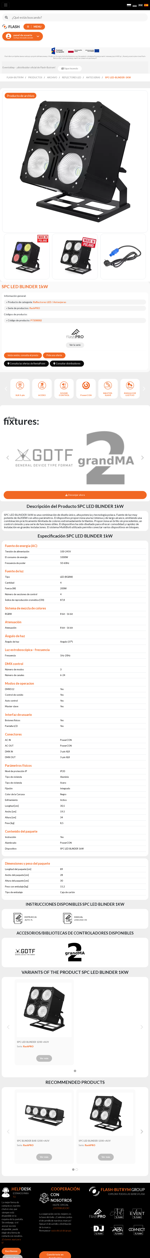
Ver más (44, 1058)
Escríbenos (11, 1251)
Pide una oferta (54, 355)
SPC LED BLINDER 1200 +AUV (33, 1042)
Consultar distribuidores (66, 363)
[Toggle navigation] (6, 5)
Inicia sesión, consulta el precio (23, 355)
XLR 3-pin (20, 395)
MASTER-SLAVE (108, 394)
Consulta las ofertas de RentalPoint (26, 363)
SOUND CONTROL (64, 394)
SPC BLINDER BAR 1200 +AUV (33, 1140)
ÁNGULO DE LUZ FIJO (130, 394)
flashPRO (28, 1046)
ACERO (42, 395)
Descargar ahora (75, 495)
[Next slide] (144, 388)
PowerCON (86, 395)
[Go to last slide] (6, 388)
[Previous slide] (8, 1027)
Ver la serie (75, 345)
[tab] (75, 1071)
